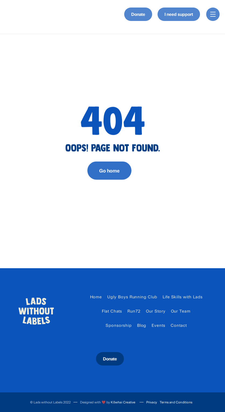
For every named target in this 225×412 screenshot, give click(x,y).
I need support (179, 14)
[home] (15, 14)
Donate (138, 14)
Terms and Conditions (176, 402)
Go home (109, 173)
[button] (213, 14)
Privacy (151, 402)
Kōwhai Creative (123, 402)
